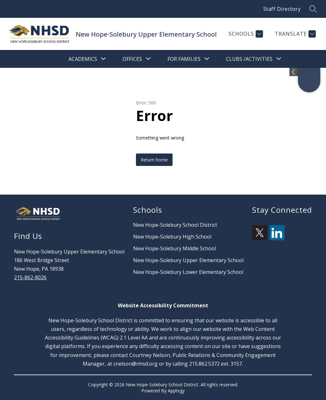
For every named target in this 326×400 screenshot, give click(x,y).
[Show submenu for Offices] (132, 59)
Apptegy (176, 391)
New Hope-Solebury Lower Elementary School (188, 271)
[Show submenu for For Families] (184, 59)
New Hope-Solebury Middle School (174, 248)
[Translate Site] (294, 34)
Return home (154, 160)
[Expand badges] (293, 72)
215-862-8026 (30, 277)
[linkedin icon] (277, 238)
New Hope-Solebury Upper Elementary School (188, 260)
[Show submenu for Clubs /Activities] (249, 59)
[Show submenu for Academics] (82, 59)
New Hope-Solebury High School (172, 236)
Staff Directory (282, 8)
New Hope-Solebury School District (175, 224)
